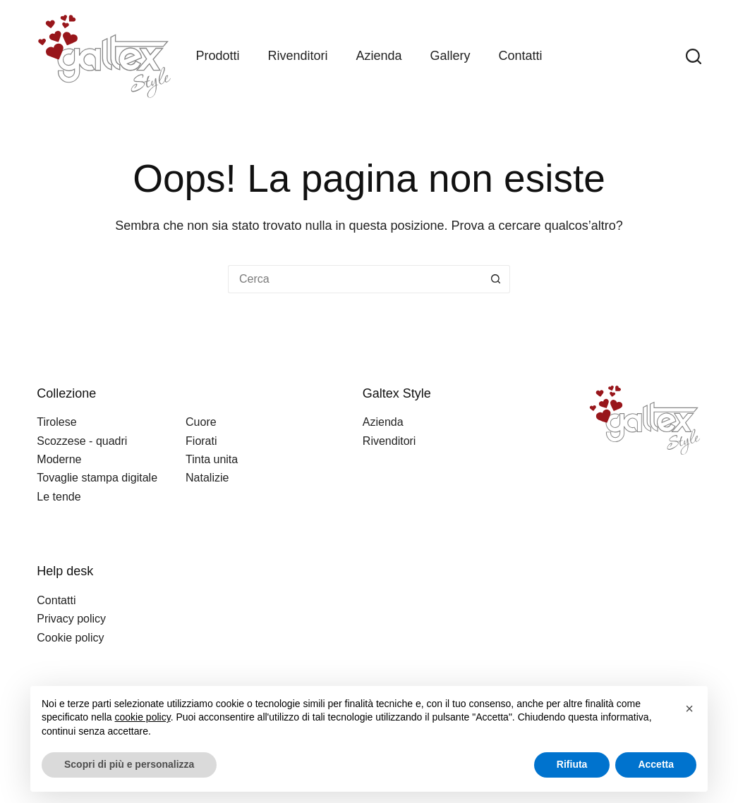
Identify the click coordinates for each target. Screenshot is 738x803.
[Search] (693, 56)
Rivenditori (297, 56)
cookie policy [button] (143, 717)
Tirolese (56, 422)
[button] (689, 708)
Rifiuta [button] (572, 764)
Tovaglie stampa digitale (97, 478)
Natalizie (207, 478)
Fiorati (201, 441)
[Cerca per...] (355, 279)
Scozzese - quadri (82, 441)
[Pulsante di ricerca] (496, 279)
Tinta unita (212, 459)
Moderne (59, 459)
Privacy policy (71, 619)
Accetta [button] (656, 764)
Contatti (521, 56)
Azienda (378, 56)
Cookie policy (70, 638)
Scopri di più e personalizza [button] (129, 764)
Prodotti (217, 56)
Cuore (201, 422)
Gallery (450, 56)
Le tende (58, 497)
